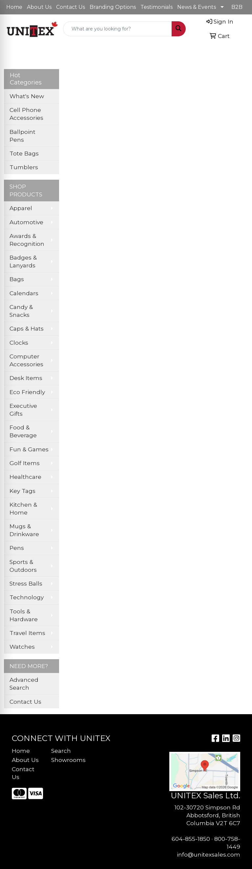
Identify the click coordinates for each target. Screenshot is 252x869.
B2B (236, 7)
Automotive (26, 222)
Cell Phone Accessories (26, 113)
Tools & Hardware (24, 615)
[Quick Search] (117, 28)
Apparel (21, 208)
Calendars (24, 293)
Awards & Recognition (27, 239)
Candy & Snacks (21, 310)
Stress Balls (26, 583)
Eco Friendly (27, 392)
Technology (27, 597)
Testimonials (156, 7)
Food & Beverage (23, 431)
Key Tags (22, 490)
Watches (22, 646)
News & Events (196, 7)
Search (61, 750)
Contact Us (70, 7)
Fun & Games (29, 449)
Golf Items (25, 463)
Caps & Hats (27, 328)
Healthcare (25, 476)
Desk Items (26, 377)
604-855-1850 (191, 838)
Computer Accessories (26, 360)
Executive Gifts (23, 409)
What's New (27, 96)
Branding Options (113, 7)
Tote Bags (24, 153)
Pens (17, 547)
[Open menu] (238, 53)
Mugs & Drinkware (24, 530)
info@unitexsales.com (208, 854)
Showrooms (67, 759)
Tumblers (24, 167)
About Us (39, 7)
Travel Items (27, 632)
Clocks (19, 342)
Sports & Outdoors (23, 565)
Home (14, 7)
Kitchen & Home (23, 508)
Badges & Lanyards (23, 261)
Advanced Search (24, 683)
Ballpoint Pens (22, 135)
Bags (17, 279)
